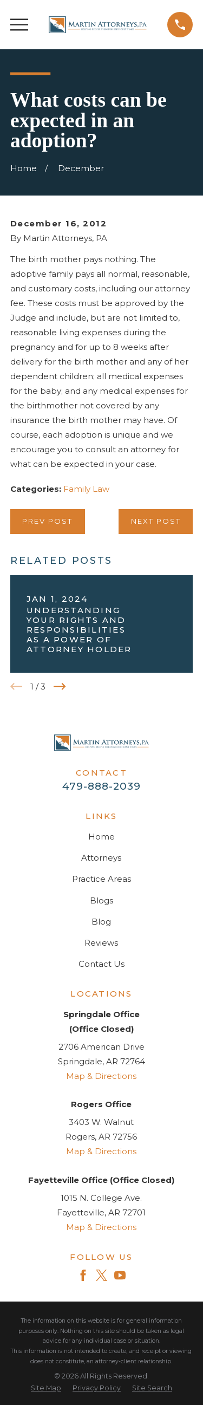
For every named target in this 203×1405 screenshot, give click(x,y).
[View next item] (60, 686)
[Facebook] (83, 1275)
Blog (101, 921)
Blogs (101, 900)
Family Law (86, 489)
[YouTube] (120, 1275)
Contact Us (101, 964)
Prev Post (47, 521)
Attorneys (101, 858)
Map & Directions (101, 1076)
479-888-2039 (101, 786)
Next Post (156, 521)
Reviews (101, 943)
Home (101, 836)
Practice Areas (101, 879)
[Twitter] (101, 1275)
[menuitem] (46, 1388)
